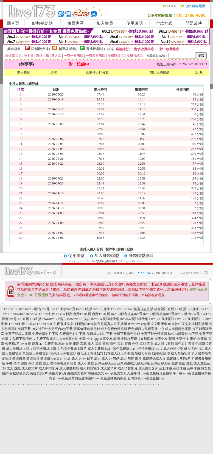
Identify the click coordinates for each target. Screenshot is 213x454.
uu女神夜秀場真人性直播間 (107, 324)
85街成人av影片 (51, 358)
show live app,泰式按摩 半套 (147, 324)
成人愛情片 (108, 368)
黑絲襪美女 (96, 373)
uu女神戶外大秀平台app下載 (52, 329)
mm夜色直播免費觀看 (111, 378)
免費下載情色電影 (127, 334)
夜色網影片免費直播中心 (146, 329)
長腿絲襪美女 (19, 373)
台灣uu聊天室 (160, 363)
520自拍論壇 (161, 353)
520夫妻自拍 (69, 339)
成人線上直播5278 (90, 353)
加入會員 (105, 23)
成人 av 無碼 (110, 358)
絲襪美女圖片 (77, 373)
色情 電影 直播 (142, 344)
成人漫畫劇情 (69, 368)
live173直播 (84, 309)
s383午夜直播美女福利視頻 (66, 324)
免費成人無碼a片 (178, 358)
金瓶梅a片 (12, 344)
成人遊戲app (202, 363)
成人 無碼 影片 (131, 358)
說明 (198, 72)
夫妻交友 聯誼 (165, 339)
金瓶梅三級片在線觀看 (137, 339)
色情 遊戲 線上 (38, 363)
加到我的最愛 (159, 72)
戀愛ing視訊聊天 (107, 261)
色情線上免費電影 (36, 353)
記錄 (130, 249)
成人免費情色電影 (178, 329)
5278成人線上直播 (117, 353)
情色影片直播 (185, 344)
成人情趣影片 (128, 368)
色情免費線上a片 (150, 349)
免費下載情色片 (23, 339)
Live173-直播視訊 (161, 319)
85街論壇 (33, 358)
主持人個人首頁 (91, 249)
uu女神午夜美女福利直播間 (188, 324)
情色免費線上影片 (46, 349)
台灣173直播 (82, 314)
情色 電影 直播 (120, 344)
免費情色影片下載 (72, 334)
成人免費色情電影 (114, 329)
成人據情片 (29, 368)
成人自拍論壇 (180, 353)
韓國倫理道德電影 (87, 329)
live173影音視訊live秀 (126, 314)
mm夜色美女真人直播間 (122, 373)
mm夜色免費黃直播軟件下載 (161, 373)
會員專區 (75, 23)
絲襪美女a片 (57, 373)
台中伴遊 (193, 368)
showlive (19, 314)
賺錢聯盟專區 (141, 255)
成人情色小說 (194, 349)
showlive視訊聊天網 (105, 319)
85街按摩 (19, 358)
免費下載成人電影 (18, 334)
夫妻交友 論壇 (109, 339)
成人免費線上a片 (100, 349)
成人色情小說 (173, 349)
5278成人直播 (141, 353)
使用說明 (134, 23)
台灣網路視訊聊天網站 (133, 363)
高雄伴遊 (179, 368)
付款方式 (164, 23)
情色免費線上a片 (125, 349)
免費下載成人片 (47, 339)
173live (8, 309)
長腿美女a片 (39, 373)
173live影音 (46, 314)
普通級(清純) (95, 49)
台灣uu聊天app (105, 363)
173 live (116, 309)
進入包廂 (23, 72)
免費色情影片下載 (45, 334)
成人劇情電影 (90, 368)
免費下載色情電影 (154, 334)
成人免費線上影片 (19, 349)
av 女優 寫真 (29, 344)
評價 (120, 249)
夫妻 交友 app (89, 339)
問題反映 (194, 23)
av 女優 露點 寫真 (74, 344)
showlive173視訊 (54, 319)
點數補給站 (42, 23)
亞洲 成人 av (73, 358)
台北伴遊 (165, 368)
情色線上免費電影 (63, 353)
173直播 (180, 309)
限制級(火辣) (40, 49)
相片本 (110, 249)
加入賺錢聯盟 (106, 255)
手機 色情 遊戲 (16, 363)
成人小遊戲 (85, 363)
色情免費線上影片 (73, 349)
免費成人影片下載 (99, 334)
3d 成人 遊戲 (11, 368)
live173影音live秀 (37, 309)
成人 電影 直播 (98, 344)
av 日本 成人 (91, 358)
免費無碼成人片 (154, 358)
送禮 (53, 72)
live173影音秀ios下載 (183, 334)
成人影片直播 (164, 344)
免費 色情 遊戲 (182, 363)
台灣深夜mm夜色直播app (146, 378)
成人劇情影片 (48, 368)
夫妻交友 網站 (186, 339)
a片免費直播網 (50, 344)
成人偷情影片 (148, 368)
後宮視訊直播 (143, 309)
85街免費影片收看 (63, 363)
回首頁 (13, 23)
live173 (204, 309)
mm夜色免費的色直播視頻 (76, 378)
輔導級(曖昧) (68, 49)
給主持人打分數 (97, 72)
